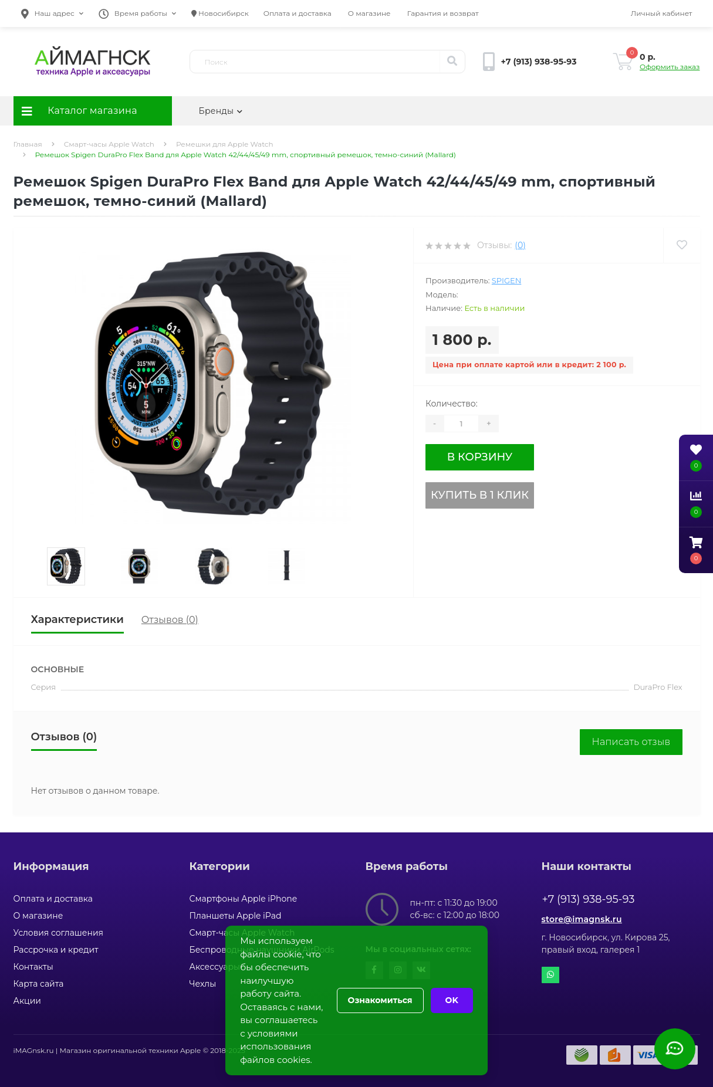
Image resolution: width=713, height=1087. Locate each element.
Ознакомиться (380, 1000)
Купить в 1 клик (480, 495)
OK (451, 1000)
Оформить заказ (670, 66)
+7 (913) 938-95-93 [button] (588, 899)
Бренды (221, 111)
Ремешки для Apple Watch (224, 144)
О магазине (369, 13)
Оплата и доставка (297, 13)
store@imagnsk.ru (582, 919)
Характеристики (77, 619)
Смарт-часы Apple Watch (109, 144)
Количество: (451, 403)
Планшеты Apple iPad (236, 915)
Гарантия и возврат (443, 13)
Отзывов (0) (169, 619)
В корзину (479, 457)
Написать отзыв (631, 741)
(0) (520, 245)
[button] (52, 13)
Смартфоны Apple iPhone (244, 898)
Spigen (506, 280)
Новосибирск (220, 13)
